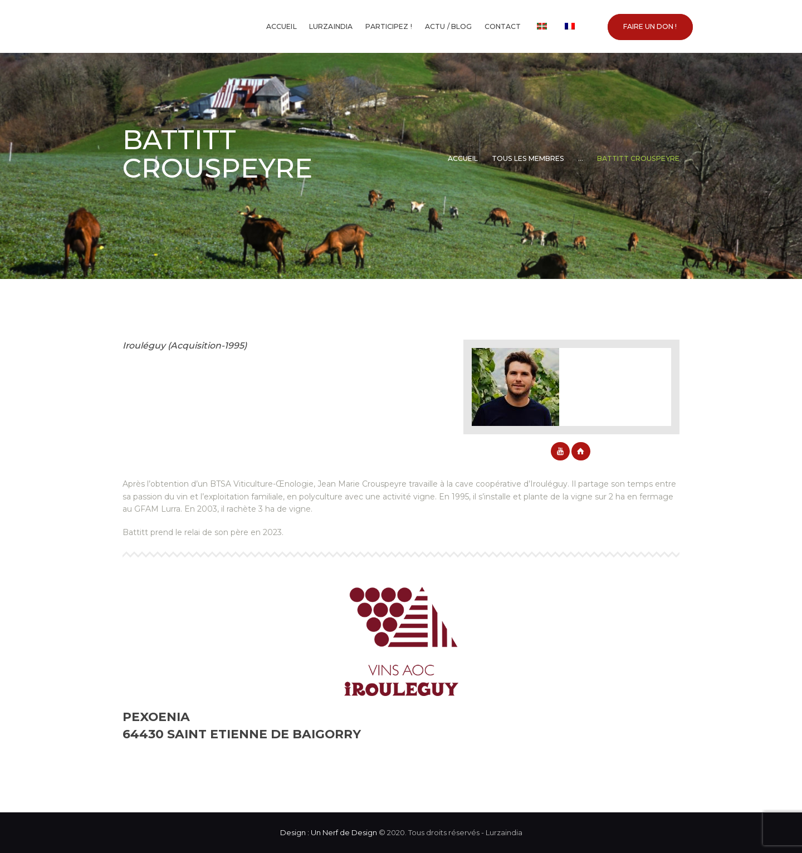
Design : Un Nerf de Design (328, 832)
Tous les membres (528, 158)
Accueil (463, 158)
